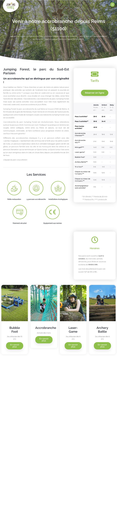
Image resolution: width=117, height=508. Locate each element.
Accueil (13, 36)
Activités (21, 36)
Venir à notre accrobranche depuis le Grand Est (58, 36)
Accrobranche (32, 36)
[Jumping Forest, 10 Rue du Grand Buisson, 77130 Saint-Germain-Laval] (88, 405)
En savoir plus (14, 346)
